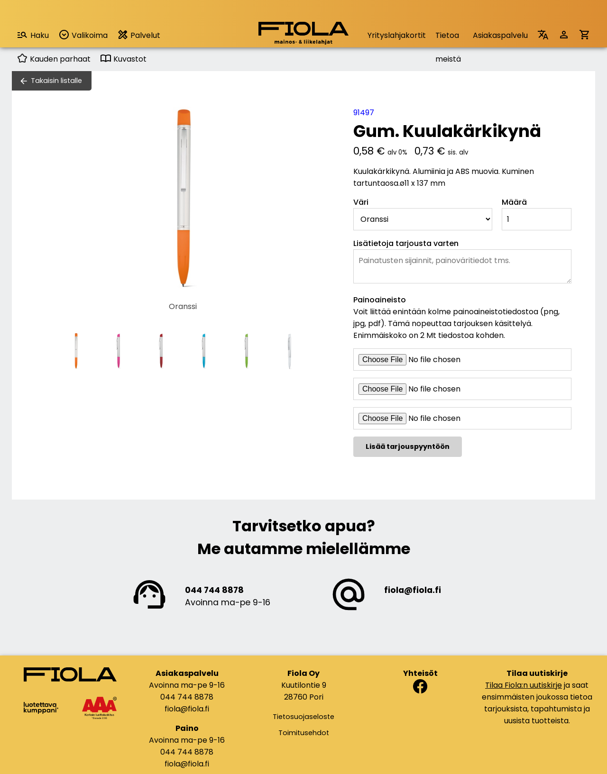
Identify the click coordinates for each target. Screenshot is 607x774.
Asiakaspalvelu (500, 35)
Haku (33, 35)
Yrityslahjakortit (397, 35)
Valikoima (83, 35)
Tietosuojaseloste (303, 716)
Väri (360, 202)
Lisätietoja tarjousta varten (406, 243)
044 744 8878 (214, 590)
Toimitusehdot (303, 733)
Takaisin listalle (56, 80)
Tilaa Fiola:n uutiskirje (523, 685)
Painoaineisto (379, 299)
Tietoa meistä (448, 38)
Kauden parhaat (54, 59)
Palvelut (138, 35)
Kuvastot (123, 59)
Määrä (514, 202)
